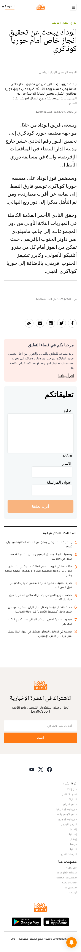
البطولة (73, 799)
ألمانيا (73, 849)
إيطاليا (73, 839)
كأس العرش (70, 804)
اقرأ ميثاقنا (66, 376)
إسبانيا (73, 834)
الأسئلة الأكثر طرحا (67, 872)
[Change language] (9, 7)
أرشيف (73, 892)
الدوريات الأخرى (68, 854)
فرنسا (73, 844)
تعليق (67, 410)
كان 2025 (72, 789)
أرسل (40, 737)
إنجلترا (73, 829)
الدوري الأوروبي (69, 824)
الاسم (66, 463)
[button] (71, 942)
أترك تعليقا (40, 506)
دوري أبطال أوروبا (67, 819)
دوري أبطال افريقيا (64, 22)
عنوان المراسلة (59, 482)
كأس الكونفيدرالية (67, 814)
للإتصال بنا (71, 887)
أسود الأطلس (69, 794)
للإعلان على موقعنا (66, 877)
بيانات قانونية (69, 882)
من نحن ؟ (71, 867)
